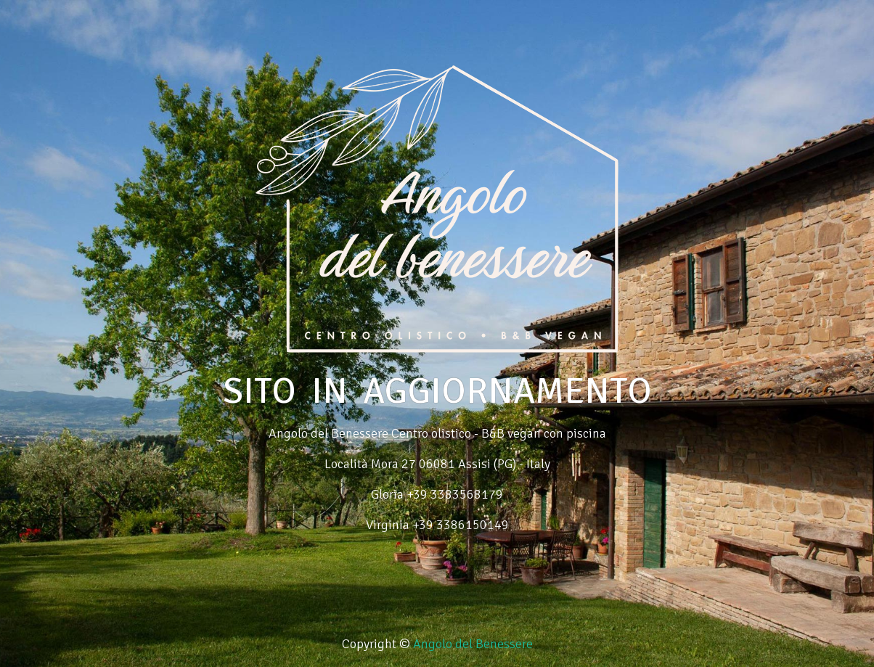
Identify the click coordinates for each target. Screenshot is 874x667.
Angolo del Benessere (473, 644)
